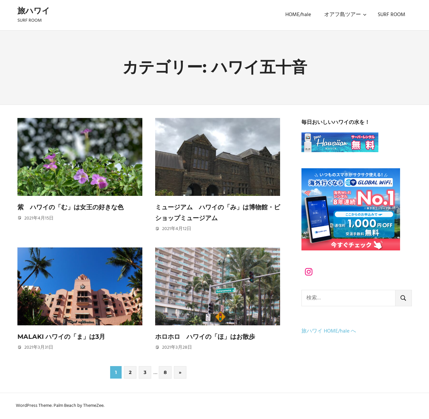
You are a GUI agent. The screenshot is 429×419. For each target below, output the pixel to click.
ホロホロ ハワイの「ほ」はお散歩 (207, 336)
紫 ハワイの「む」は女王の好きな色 (73, 207)
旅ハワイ (33, 10)
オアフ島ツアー (345, 15)
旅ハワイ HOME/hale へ (328, 331)
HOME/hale (298, 15)
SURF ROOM (391, 15)
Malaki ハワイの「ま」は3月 (63, 336)
